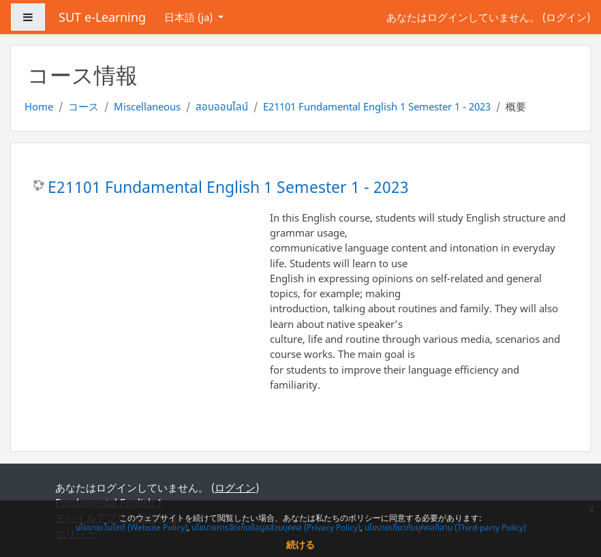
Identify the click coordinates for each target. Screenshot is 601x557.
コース (83, 106)
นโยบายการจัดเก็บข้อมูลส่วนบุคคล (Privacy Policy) (275, 527)
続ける (300, 544)
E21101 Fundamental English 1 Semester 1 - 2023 (377, 106)
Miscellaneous (147, 106)
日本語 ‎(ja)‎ (189, 17)
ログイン (566, 17)
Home (39, 106)
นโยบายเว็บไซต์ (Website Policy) (131, 527)
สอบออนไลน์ (222, 106)
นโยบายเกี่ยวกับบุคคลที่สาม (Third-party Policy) (445, 527)
